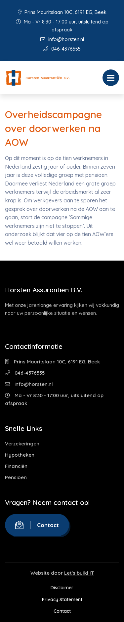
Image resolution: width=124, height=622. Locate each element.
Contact (37, 525)
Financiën (16, 466)
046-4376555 (62, 49)
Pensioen (16, 477)
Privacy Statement (62, 599)
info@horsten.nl (62, 39)
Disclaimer (62, 588)
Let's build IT (79, 573)
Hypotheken (19, 455)
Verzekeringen (22, 443)
